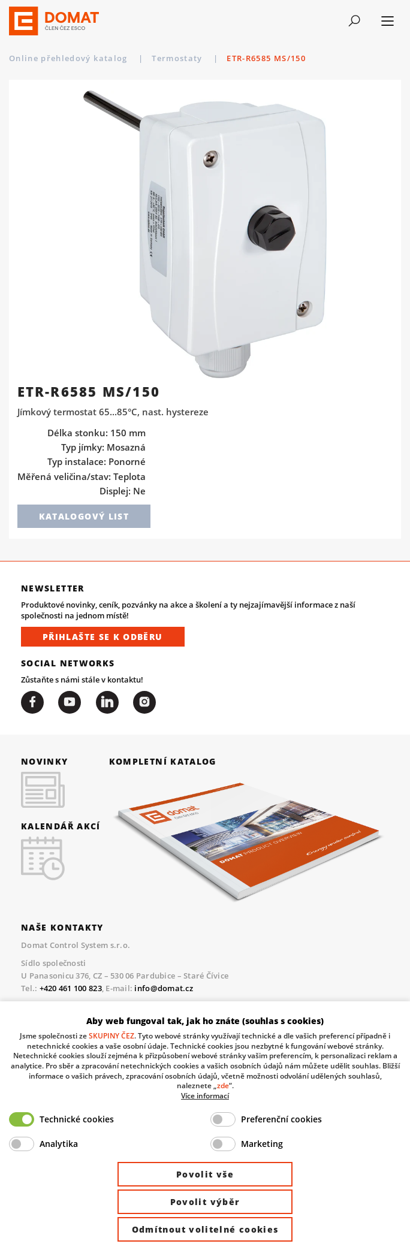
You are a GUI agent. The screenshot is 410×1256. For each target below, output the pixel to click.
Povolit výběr (205, 1201)
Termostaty (242, 58)
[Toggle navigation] (353, 21)
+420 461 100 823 (71, 988)
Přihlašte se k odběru (103, 636)
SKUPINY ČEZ (111, 1035)
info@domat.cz (163, 988)
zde (223, 1085)
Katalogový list (84, 516)
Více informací (205, 1095)
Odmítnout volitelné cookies (205, 1229)
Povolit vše (205, 1174)
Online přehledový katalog (69, 58)
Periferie (173, 58)
